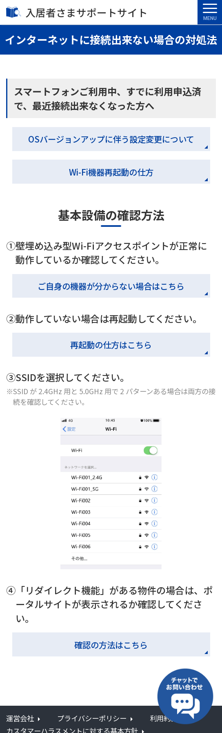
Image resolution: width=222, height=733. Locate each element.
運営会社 (20, 718)
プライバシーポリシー (92, 718)
